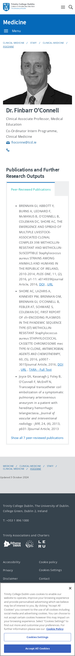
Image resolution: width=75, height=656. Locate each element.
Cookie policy (48, 562)
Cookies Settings (50, 570)
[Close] (70, 598)
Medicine (14, 22)
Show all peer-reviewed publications (37, 438)
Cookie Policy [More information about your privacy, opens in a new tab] (54, 639)
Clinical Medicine (13, 42)
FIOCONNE (8, 46)
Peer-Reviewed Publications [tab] (31, 189)
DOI (42, 284)
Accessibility (11, 562)
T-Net (7, 587)
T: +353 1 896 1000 (16, 520)
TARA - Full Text (40, 370)
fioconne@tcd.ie (21, 142)
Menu (12, 31)
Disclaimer (10, 578)
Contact (44, 578)
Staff (33, 42)
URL (50, 284)
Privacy (8, 570)
